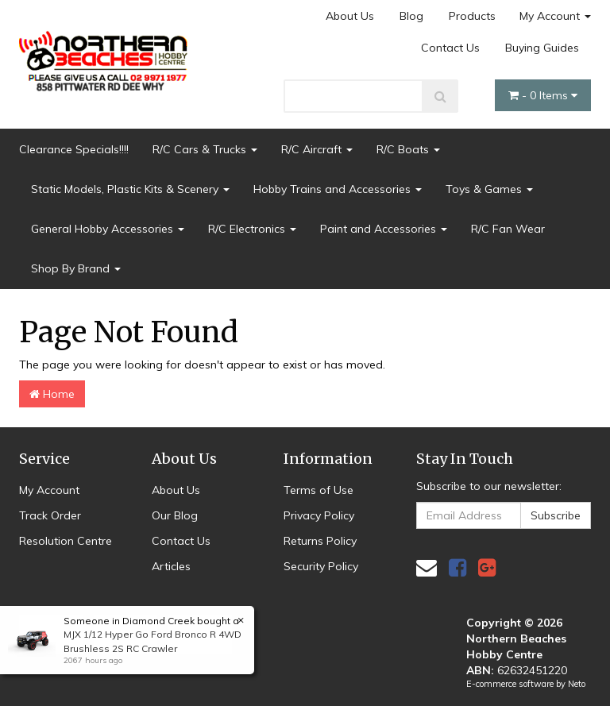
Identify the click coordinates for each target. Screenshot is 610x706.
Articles (171, 566)
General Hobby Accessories (107, 229)
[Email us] (426, 567)
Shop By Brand (76, 268)
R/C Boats (408, 149)
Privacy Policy (319, 515)
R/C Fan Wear (508, 229)
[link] (457, 567)
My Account (555, 16)
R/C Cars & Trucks (204, 149)
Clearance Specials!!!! (74, 149)
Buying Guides (542, 48)
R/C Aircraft (317, 149)
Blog (411, 16)
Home (52, 394)
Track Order (50, 515)
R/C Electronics (252, 229)
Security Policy (321, 566)
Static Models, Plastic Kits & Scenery (130, 189)
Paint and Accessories (383, 229)
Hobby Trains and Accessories (337, 189)
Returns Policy (320, 541)
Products (472, 16)
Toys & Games (489, 189)
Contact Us (450, 48)
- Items (542, 95)
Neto (576, 683)
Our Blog (175, 515)
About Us (350, 16)
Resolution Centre (65, 541)
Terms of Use (318, 490)
